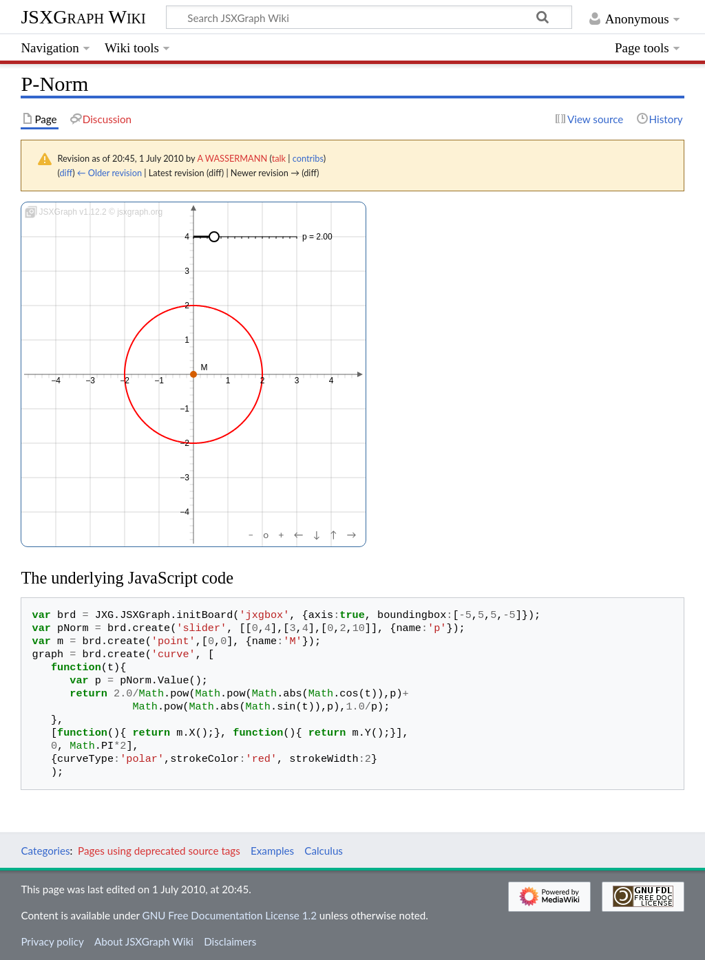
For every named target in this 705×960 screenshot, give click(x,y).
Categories (45, 850)
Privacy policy (52, 941)
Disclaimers (230, 941)
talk (279, 158)
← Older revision (109, 172)
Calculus (323, 850)
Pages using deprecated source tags (159, 850)
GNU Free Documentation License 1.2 (230, 915)
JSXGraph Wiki (83, 17)
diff (65, 172)
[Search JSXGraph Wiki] (369, 17)
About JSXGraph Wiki (143, 941)
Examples (272, 850)
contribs (308, 158)
